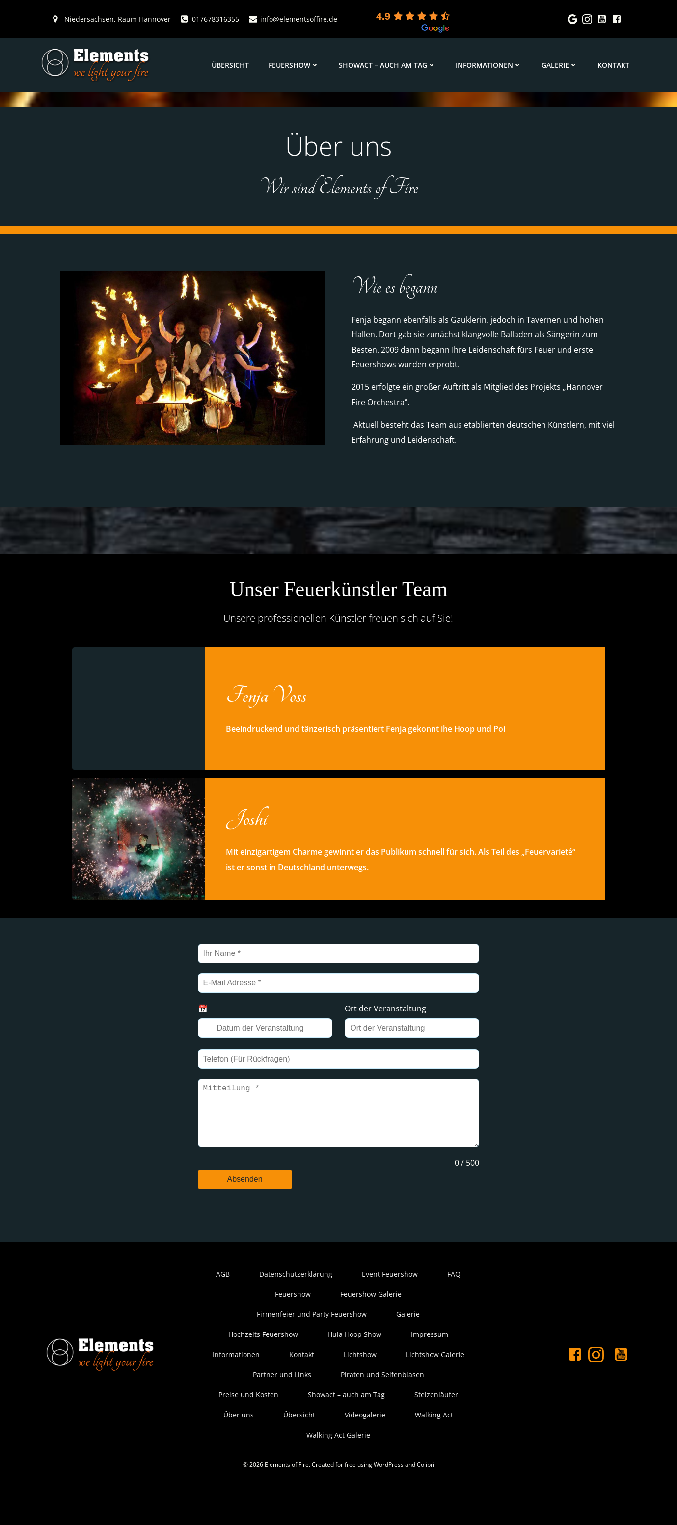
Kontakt (615, 65)
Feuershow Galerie (371, 1325)
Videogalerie (365, 1446)
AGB (223, 1305)
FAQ (454, 1305)
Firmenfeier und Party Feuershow (312, 1345)
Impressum (430, 1365)
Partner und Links (282, 1406)
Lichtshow (360, 1385)
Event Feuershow (390, 1305)
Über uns (239, 1446)
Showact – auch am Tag (389, 65)
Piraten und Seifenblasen (382, 1406)
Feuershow (296, 65)
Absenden (247, 1204)
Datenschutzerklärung (296, 1305)
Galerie (561, 65)
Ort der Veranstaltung (387, 1027)
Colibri (425, 1497)
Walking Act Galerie (339, 1466)
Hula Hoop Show (355, 1365)
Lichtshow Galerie (435, 1385)
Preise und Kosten (249, 1426)
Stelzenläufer (437, 1426)
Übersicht (232, 65)
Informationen (491, 65)
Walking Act (434, 1446)
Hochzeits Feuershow (263, 1365)
